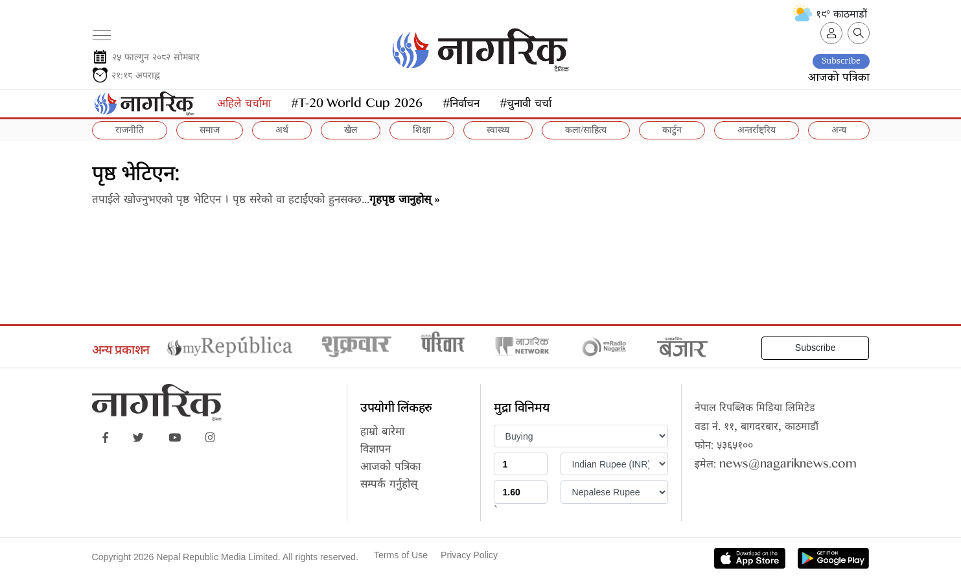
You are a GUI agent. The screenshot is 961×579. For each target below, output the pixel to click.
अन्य (838, 131)
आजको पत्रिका (839, 78)
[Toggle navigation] (101, 30)
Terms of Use (401, 555)
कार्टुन (672, 131)
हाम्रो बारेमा (382, 433)
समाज (210, 131)
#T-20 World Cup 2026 (357, 105)
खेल (350, 131)
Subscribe (841, 61)
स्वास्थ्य (498, 131)
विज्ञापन (375, 451)
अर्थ (281, 131)
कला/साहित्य (586, 131)
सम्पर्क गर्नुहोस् (388, 486)
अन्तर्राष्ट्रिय (756, 131)
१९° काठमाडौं (830, 14)
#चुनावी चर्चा (525, 105)
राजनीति (129, 131)
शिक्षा (422, 131)
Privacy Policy (469, 555)
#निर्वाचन (461, 105)
